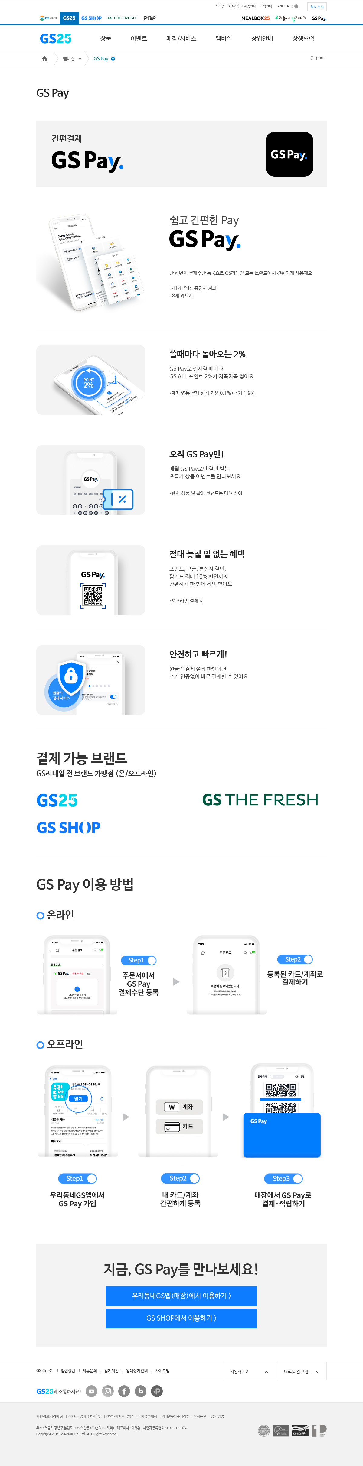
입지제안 (111, 1371)
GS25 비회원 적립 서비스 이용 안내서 (131, 1416)
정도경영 (217, 1416)
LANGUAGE (284, 6)
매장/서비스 (181, 38)
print (320, 58)
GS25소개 (45, 1371)
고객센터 (266, 6)
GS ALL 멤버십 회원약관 (85, 1416)
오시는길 (200, 1416)
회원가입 (234, 6)
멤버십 (224, 38)
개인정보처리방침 (49, 1417)
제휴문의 (90, 1371)
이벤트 (139, 38)
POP (149, 18)
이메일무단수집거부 (175, 1416)
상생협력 (303, 38)
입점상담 (68, 1371)
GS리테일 (48, 18)
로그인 (220, 6)
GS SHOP (91, 18)
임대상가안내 (137, 1371)
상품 (105, 38)
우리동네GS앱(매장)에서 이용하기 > (181, 1296)
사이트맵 (162, 1371)
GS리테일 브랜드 (298, 1372)
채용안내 (250, 6)
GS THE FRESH (121, 18)
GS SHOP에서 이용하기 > (181, 1318)
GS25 (69, 18)
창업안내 (262, 38)
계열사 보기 (250, 1372)
